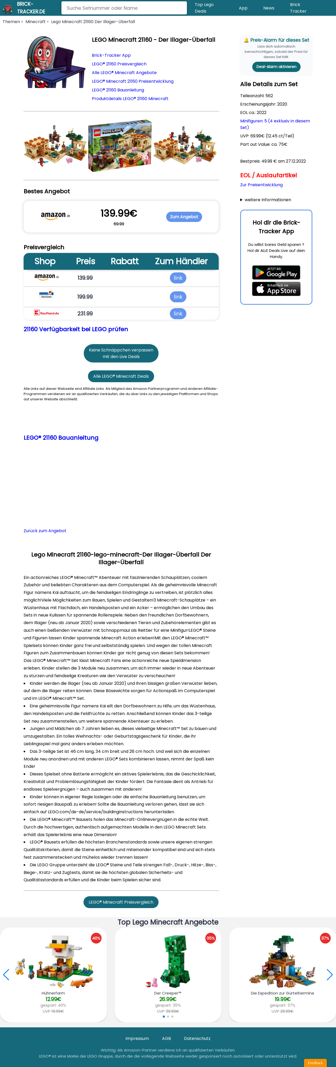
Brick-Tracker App (111, 55)
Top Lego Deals (204, 8)
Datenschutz (197, 1038)
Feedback (315, 1063)
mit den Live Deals (121, 357)
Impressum (137, 1038)
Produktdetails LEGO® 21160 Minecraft (130, 99)
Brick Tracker (298, 8)
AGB (166, 1038)
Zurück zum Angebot (45, 531)
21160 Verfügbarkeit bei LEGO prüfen (76, 329)
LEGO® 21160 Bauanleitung (118, 90)
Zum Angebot (184, 217)
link (178, 278)
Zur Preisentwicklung (261, 185)
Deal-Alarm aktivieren (276, 66)
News (268, 8)
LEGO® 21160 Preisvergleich (119, 64)
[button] (329, 975)
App (243, 8)
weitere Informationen (268, 200)
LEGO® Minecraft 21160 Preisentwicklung (133, 81)
